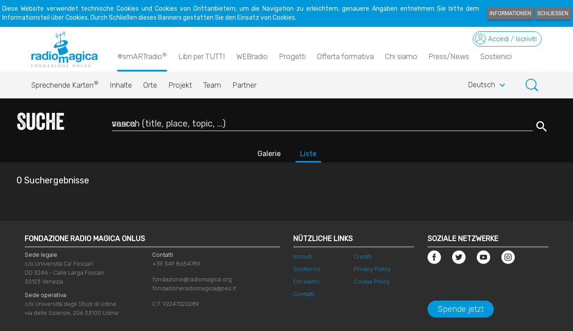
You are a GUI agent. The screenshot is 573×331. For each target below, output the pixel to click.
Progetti (292, 56)
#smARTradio (142, 56)
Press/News (448, 56)
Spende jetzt (460, 309)
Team (212, 85)
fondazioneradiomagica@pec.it (194, 288)
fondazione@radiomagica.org (192, 279)
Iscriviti (302, 256)
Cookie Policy (372, 281)
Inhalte (121, 85)
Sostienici (496, 56)
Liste (308, 153)
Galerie (269, 153)
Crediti (363, 256)
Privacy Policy (372, 269)
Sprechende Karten (64, 83)
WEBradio (252, 56)
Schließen (553, 13)
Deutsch (488, 85)
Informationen (510, 13)
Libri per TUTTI (201, 56)
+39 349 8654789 (176, 263)
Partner (244, 85)
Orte (150, 85)
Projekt (180, 85)
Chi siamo (401, 56)
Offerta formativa (345, 56)
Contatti (303, 294)
